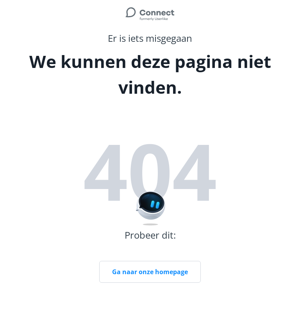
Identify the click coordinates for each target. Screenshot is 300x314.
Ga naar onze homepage (150, 272)
